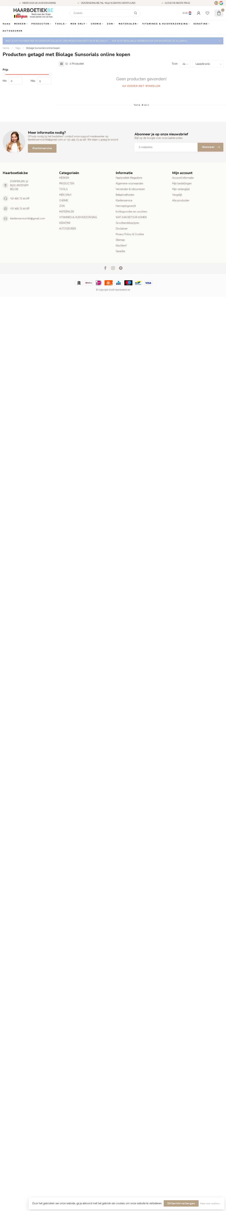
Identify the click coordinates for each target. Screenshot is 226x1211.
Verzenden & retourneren (130, 189)
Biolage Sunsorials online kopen (43, 48)
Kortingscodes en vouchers (131, 211)
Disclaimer (122, 228)
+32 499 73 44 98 (19, 198)
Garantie (120, 251)
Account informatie (183, 177)
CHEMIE (96, 24)
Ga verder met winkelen (141, 86)
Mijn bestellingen (182, 183)
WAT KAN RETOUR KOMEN (131, 217)
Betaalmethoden (125, 194)
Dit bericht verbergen (181, 1203)
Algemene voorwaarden (129, 183)
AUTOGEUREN (13, 31)
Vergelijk (177, 194)
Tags (17, 48)
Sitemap (120, 239)
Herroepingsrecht (126, 206)
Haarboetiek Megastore (129, 177)
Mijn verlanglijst (181, 189)
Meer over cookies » (210, 1203)
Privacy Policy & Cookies (130, 234)
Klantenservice (42, 148)
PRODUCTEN (40, 24)
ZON (110, 24)
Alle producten (180, 200)
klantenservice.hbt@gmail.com (27, 218)
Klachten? (121, 245)
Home (7, 24)
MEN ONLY (77, 24)
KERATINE (201, 24)
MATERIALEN (128, 24)
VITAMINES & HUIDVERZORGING (165, 24)
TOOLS (60, 24)
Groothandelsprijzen (127, 223)
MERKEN (20, 24)
